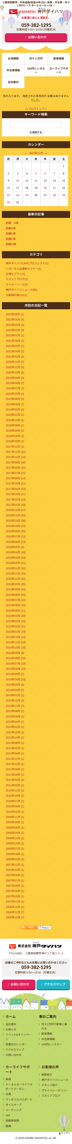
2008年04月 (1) (15, 854)
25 (26, 195)
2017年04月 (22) (16, 488)
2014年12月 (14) (16, 637)
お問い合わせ (37, 37)
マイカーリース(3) (17, 284)
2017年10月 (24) (16, 457)
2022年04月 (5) (15, 319)
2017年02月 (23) (16, 499)
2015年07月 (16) (16, 600)
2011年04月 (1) (15, 779)
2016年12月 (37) (16, 510)
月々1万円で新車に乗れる (54, 1026)
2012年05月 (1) (15, 748)
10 (17, 180)
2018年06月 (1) (15, 430)
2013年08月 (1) (15, 711)
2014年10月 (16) (16, 647)
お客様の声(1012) (16, 295)
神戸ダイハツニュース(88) (21, 289)
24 (17, 195)
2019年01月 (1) (15, 414)
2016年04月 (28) (16, 552)
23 (8, 195)
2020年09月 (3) (15, 377)
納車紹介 (46, 1074)
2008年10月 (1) (15, 843)
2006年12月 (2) (15, 907)
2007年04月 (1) (15, 890)
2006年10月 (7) (15, 917)
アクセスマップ (54, 984)
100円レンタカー (36, 70)
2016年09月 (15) (16, 526)
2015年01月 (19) (16, 631)
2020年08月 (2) (15, 383)
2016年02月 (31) (16, 562)
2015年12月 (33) (16, 573)
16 (8, 187)
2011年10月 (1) (15, 764)
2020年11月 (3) (15, 367)
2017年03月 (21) (16, 494)
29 (63, 195)
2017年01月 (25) (16, 504)
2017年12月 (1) (15, 446)
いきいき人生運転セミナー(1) (23, 268)
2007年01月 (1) (15, 901)
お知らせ (11, 1029)
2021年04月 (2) (15, 351)
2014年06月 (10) (16, 668)
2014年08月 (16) (16, 658)
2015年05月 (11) (16, 610)
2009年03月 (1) (15, 832)
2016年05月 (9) (15, 547)
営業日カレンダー (16, 1044)
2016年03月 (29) (16, 557)
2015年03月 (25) (16, 621)
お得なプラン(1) (15, 273)
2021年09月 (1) (15, 340)
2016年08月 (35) (16, 531)
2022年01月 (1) (15, 335)
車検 (8, 1079)
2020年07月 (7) (15, 388)
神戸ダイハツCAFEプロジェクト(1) (27, 263)
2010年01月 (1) (15, 811)
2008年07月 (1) (15, 848)
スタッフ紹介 (49, 1085)
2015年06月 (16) (16, 605)
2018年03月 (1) (15, 441)
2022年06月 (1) (15, 314)
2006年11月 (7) (15, 912)
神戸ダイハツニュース (54, 1079)
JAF (8, 1115)
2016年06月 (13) (16, 541)
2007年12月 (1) (15, 864)
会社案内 (13, 82)
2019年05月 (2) (15, 409)
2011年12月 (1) (15, 758)
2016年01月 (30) (16, 568)
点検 (8, 1094)
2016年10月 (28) (16, 520)
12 (36, 180)
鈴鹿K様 (11, 233)
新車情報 (58, 58)
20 (45, 187)
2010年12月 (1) (15, 790)
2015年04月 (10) (16, 615)
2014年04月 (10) (16, 679)
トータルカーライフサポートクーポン (19, 1086)
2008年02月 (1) (15, 859)
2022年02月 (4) (15, 330)
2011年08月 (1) (15, 769)
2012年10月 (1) (15, 737)
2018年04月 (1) (15, 436)
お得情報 (13, 58)
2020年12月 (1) (15, 361)
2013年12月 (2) (15, 700)
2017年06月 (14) (16, 478)
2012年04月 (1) (15, 753)
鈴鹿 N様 (12, 222)
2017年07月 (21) (16, 473)
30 (8, 202)
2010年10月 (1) (15, 795)
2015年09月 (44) (16, 589)
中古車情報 (13, 70)
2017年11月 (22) (16, 451)
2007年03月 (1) (15, 896)
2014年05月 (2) (15, 674)
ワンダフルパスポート (19, 1099)
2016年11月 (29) (16, 515)
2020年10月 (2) (15, 372)
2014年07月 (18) (16, 663)
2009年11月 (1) (15, 816)
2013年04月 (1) (15, 721)
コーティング (14, 1110)
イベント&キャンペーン (18, 1036)
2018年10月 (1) (15, 420)
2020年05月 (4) (15, 393)
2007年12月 (36, 153)
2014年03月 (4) (15, 684)
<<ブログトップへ (36, 108)
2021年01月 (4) (15, 356)
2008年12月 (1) (15, 838)
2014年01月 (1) (15, 695)
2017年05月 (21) (16, 483)
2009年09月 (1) (15, 822)
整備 (8, 1126)
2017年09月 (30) (16, 462)
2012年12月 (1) (15, 732)
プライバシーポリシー (54, 1090)
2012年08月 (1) (15, 743)
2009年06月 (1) (15, 827)
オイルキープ (14, 1104)
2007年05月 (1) (15, 885)
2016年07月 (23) (16, 536)
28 (54, 195)
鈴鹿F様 (11, 239)
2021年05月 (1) (15, 346)
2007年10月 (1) (15, 869)
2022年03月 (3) (15, 324)
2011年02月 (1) (15, 785)
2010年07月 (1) (15, 801)
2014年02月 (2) (15, 690)
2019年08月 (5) (15, 398)
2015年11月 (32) (16, 578)
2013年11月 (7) (15, 705)
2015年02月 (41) (16, 626)
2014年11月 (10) (16, 642)
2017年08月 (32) (16, 467)
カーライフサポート (58, 70)
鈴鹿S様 (11, 228)
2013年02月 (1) (15, 726)
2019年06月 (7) (15, 404)
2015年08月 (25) (16, 594)
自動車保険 (12, 1120)
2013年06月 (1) (15, 716)
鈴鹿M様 (11, 244)
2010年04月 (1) (15, 806)
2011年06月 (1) (15, 774)
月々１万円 (36, 58)
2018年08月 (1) (15, 425)
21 (54, 187)
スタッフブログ (50, 1095)
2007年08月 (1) (15, 875)
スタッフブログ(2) (17, 279)
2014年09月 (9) (15, 652)
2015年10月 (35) (16, 584)
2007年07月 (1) (15, 880)
